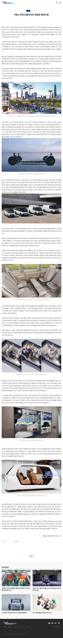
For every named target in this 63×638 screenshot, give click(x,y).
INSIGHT (11, 627)
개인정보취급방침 (56, 626)
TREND (5, 627)
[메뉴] (60, 3)
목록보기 (31, 556)
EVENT (28, 627)
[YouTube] (49, 623)
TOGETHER (17, 627)
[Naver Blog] (59, 623)
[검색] (57, 2)
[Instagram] (52, 623)
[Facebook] (56, 623)
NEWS (23, 627)
